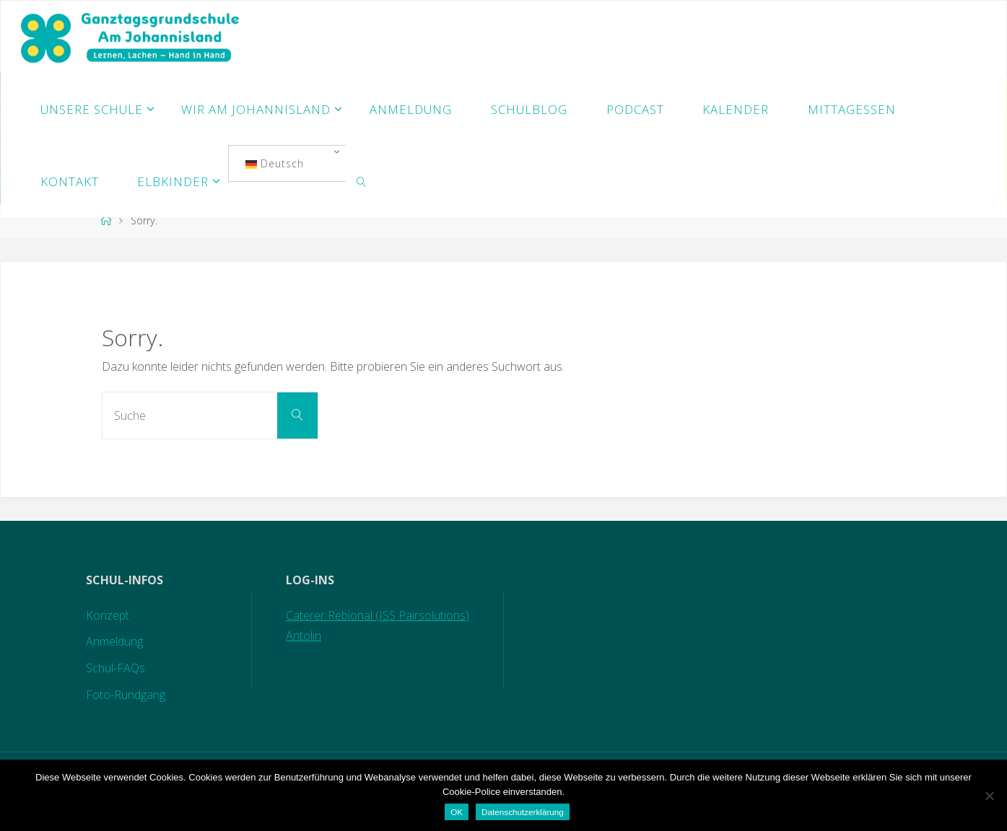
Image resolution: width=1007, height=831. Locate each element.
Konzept (107, 615)
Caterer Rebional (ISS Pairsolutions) (377, 615)
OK (456, 812)
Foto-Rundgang (125, 695)
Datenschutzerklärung (522, 812)
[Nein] (989, 795)
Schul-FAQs (115, 668)
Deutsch (274, 163)
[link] (362, 181)
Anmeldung (114, 641)
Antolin (303, 635)
